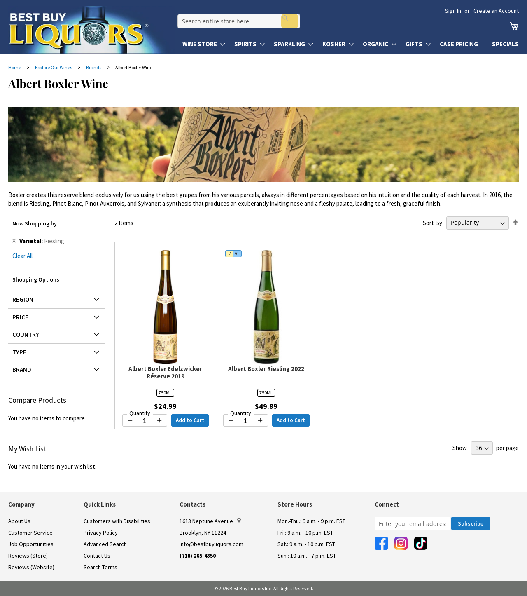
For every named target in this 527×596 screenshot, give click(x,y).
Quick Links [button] (100, 504)
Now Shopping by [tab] (34, 223)
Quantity (139, 413)
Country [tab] (25, 334)
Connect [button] (387, 504)
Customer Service (30, 532)
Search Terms (100, 567)
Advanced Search (105, 544)
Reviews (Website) (31, 567)
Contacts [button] (192, 504)
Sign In (453, 10)
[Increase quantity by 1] (159, 420)
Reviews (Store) (28, 555)
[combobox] (236, 19)
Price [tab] (20, 317)
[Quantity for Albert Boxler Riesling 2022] (246, 421)
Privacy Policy (101, 532)
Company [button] (21, 504)
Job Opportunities (31, 544)
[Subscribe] (470, 523)
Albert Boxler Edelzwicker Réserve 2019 (165, 372)
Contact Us (97, 555)
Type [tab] (19, 352)
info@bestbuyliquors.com (211, 544)
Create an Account (496, 10)
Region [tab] (22, 299)
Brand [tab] (21, 369)
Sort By (432, 222)
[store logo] (91, 30)
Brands (94, 67)
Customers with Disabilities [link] (117, 521)
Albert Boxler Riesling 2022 (266, 369)
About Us (19, 521)
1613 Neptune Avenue (210, 521)
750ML (165, 393)
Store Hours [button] (294, 504)
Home (15, 67)
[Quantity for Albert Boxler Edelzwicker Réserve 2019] (145, 421)
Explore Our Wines (54, 67)
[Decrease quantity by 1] (130, 420)
